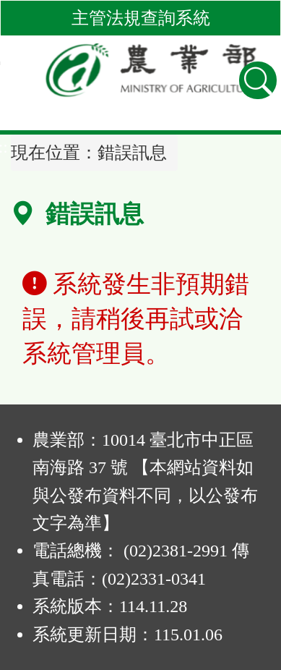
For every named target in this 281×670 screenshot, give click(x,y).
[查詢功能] (258, 80)
